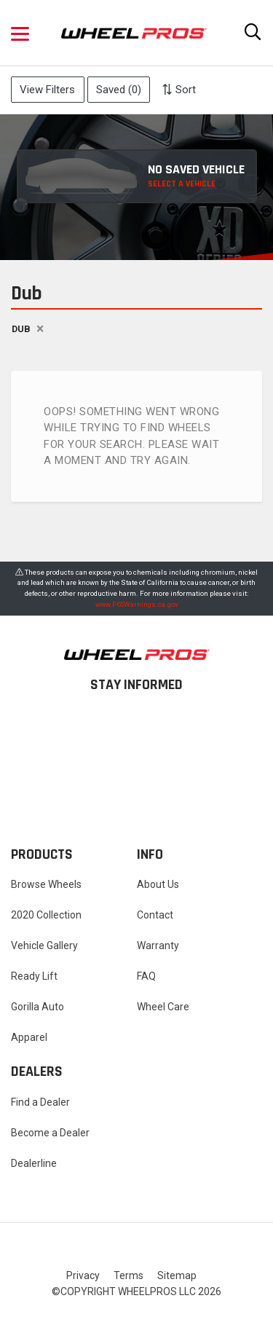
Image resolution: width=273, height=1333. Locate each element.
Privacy (83, 1275)
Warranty (158, 945)
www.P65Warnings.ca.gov (136, 604)
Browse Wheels (46, 884)
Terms (128, 1275)
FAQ (146, 976)
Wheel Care (163, 1006)
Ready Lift (34, 976)
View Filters (47, 89)
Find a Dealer (40, 1102)
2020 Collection (46, 915)
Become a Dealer (50, 1133)
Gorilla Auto (37, 1006)
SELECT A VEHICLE (181, 183)
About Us (158, 884)
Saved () (118, 89)
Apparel (29, 1037)
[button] (20, 33)
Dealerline (34, 1163)
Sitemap (177, 1275)
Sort (179, 89)
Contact (155, 915)
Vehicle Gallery (44, 945)
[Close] (40, 329)
